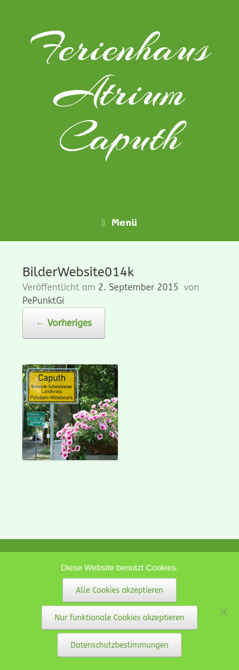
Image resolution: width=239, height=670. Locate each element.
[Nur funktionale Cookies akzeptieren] (223, 611)
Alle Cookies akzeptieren (119, 590)
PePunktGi (43, 300)
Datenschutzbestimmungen (120, 645)
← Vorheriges (64, 323)
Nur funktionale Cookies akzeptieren (120, 617)
